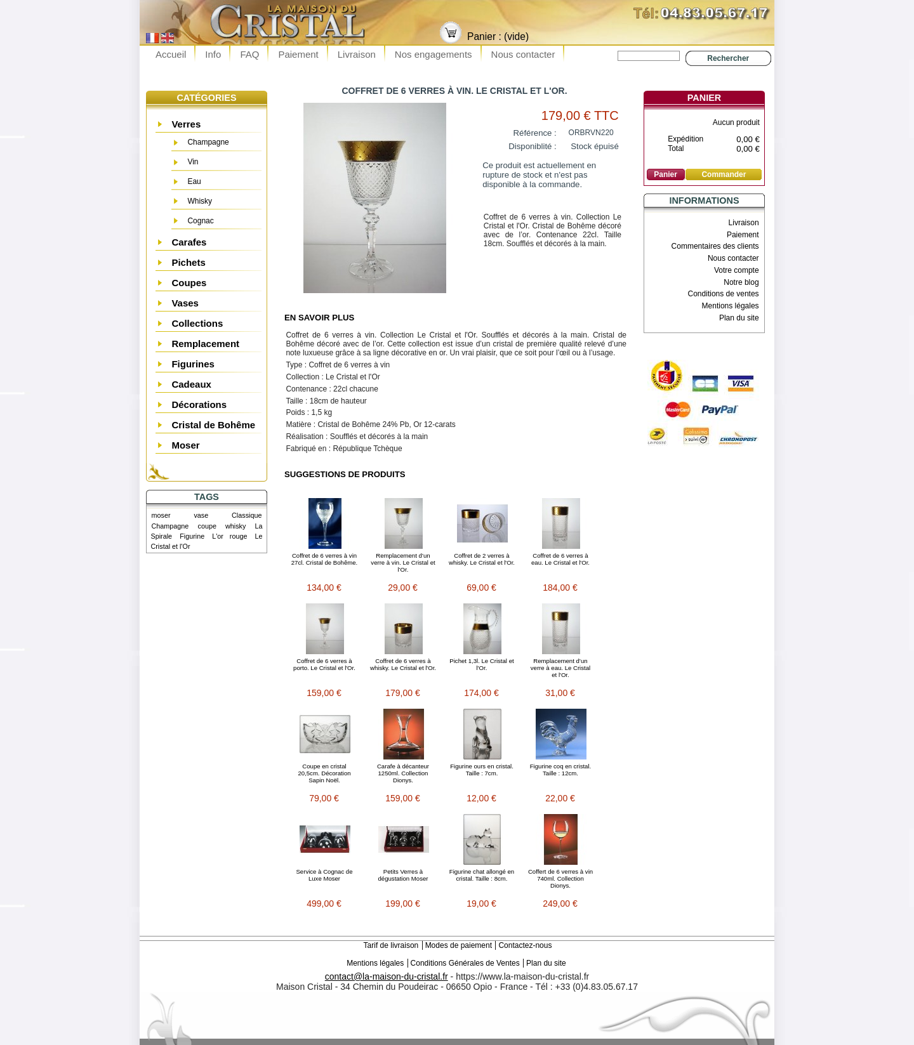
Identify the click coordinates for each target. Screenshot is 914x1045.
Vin (192, 161)
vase (201, 515)
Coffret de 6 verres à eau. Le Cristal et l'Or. (560, 559)
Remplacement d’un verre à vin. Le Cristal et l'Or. (403, 562)
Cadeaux (191, 384)
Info (213, 54)
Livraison (357, 54)
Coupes (188, 282)
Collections (197, 323)
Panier (704, 98)
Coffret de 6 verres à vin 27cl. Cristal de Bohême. (324, 559)
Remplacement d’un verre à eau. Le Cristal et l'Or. (560, 667)
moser (161, 515)
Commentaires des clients (715, 246)
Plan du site (739, 317)
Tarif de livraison (391, 945)
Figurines (193, 363)
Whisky (199, 201)
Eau (194, 181)
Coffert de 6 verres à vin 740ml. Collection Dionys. (560, 878)
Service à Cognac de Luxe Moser (324, 875)
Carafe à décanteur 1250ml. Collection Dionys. (403, 773)
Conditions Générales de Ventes (465, 963)
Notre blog (741, 282)
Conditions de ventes (723, 293)
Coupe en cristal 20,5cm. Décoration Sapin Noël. (324, 773)
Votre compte (736, 270)
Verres (186, 124)
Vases (185, 303)
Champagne (207, 142)
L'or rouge (229, 536)
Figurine (192, 536)
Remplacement (205, 343)
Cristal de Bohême (213, 424)
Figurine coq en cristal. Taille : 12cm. (561, 770)
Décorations (199, 404)
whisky (235, 526)
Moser (185, 445)
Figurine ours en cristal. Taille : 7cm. (481, 770)
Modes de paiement (458, 945)
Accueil (171, 54)
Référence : (535, 133)
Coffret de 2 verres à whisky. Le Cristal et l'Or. (482, 559)
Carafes (188, 242)
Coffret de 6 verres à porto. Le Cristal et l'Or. (324, 664)
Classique (247, 515)
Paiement (298, 54)
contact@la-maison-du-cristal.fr (386, 976)
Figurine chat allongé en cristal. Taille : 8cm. (481, 875)
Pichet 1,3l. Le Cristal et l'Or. (481, 664)
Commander (723, 174)
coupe (206, 526)
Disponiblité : (532, 146)
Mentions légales (730, 305)
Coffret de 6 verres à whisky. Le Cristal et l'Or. (403, 664)
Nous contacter (523, 54)
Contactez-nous (525, 945)
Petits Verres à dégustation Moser (403, 875)
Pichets (188, 262)
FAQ (249, 54)
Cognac (200, 220)
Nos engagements (433, 54)
